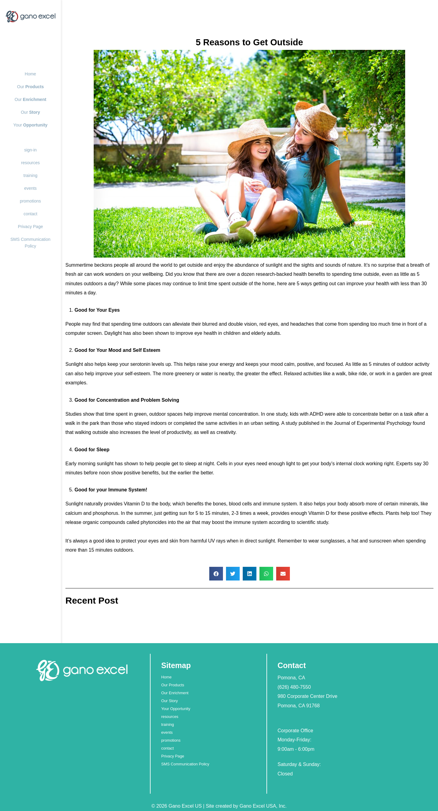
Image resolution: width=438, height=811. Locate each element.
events (30, 188)
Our (30, 86)
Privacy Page (30, 226)
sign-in (30, 149)
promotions (30, 201)
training (30, 175)
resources (30, 162)
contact (30, 213)
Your (30, 125)
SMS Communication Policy (185, 764)
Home (30, 73)
